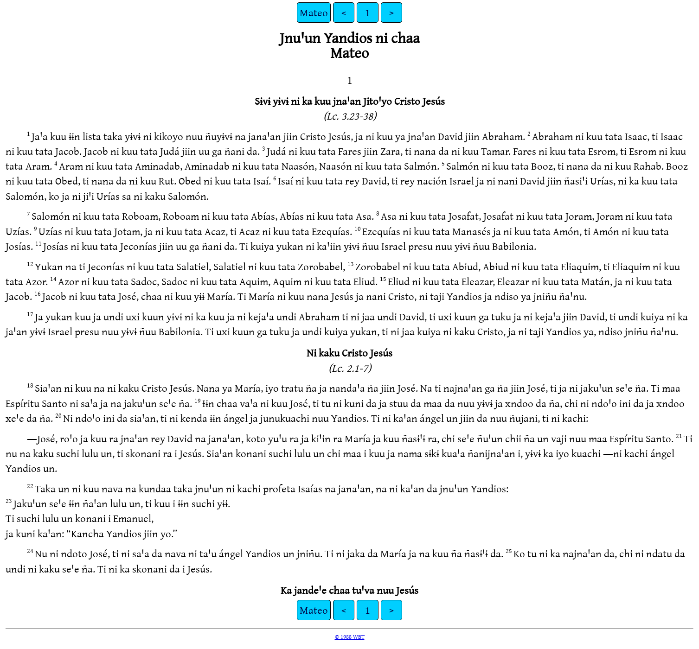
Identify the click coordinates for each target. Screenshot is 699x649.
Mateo (314, 12)
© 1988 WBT (350, 636)
